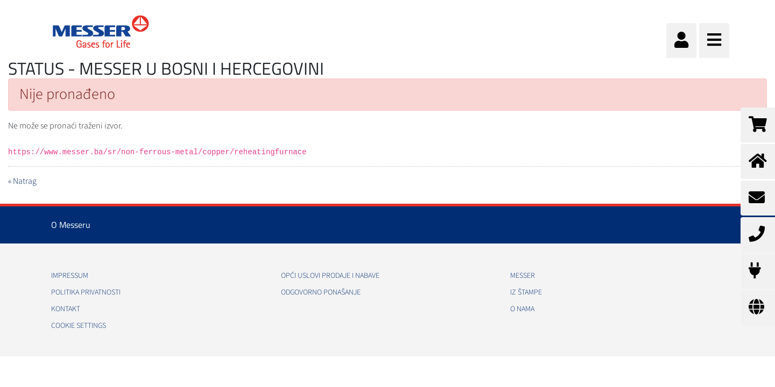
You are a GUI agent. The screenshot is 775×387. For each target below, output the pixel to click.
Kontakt (65, 309)
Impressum (69, 275)
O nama (522, 309)
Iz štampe (526, 292)
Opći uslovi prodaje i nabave (330, 275)
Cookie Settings (78, 325)
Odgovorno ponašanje (321, 292)
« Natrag (22, 181)
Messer (522, 275)
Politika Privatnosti (86, 292)
